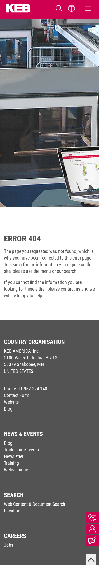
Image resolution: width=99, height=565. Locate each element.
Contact (92, 517)
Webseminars (16, 469)
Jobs (8, 545)
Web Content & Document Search (34, 504)
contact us (70, 289)
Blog (8, 409)
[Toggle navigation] (88, 8)
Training (11, 463)
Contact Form (16, 395)
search (70, 271)
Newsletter (13, 456)
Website (11, 402)
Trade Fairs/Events (21, 449)
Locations (13, 511)
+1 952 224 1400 (34, 388)
